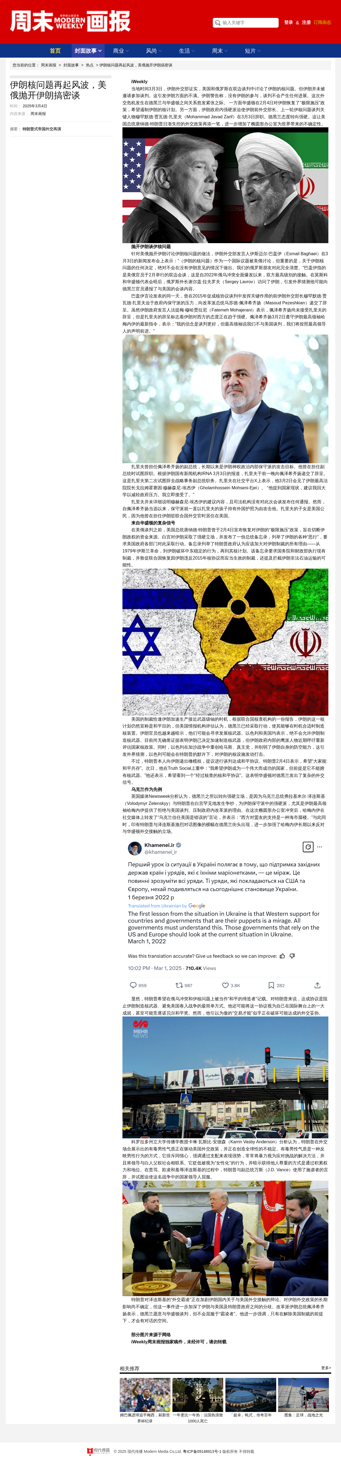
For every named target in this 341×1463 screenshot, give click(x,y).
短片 (253, 51)
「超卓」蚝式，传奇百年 (251, 1415)
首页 (55, 51)
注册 (306, 22)
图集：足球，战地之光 (303, 1415)
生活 (187, 51)
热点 (90, 65)
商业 (121, 51)
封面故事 (88, 51)
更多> (326, 1368)
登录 (288, 22)
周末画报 (48, 65)
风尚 (154, 51)
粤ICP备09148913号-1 (202, 1452)
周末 (220, 51)
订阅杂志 (322, 22)
